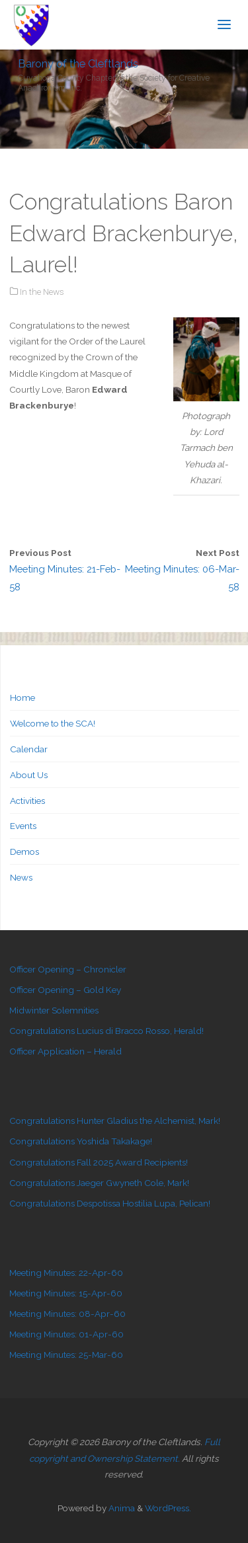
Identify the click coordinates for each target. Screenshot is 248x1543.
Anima (120, 1508)
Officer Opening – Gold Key (65, 989)
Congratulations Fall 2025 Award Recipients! (98, 1162)
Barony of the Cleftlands (78, 63)
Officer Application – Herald (65, 1051)
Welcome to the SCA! (52, 723)
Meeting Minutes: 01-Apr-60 (66, 1334)
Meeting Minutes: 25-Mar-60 (66, 1354)
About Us (29, 775)
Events (23, 825)
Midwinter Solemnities (54, 1010)
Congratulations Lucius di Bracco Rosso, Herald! (106, 1030)
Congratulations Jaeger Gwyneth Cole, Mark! (99, 1182)
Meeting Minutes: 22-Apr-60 (66, 1272)
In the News (42, 291)
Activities (27, 800)
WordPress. (168, 1508)
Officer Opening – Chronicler (67, 969)
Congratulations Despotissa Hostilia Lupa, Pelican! (109, 1203)
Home (22, 697)
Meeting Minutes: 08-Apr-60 (67, 1313)
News (21, 877)
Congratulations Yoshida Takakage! (80, 1141)
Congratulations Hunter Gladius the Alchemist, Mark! (114, 1120)
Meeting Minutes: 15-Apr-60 (65, 1293)
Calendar (29, 749)
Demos (24, 851)
